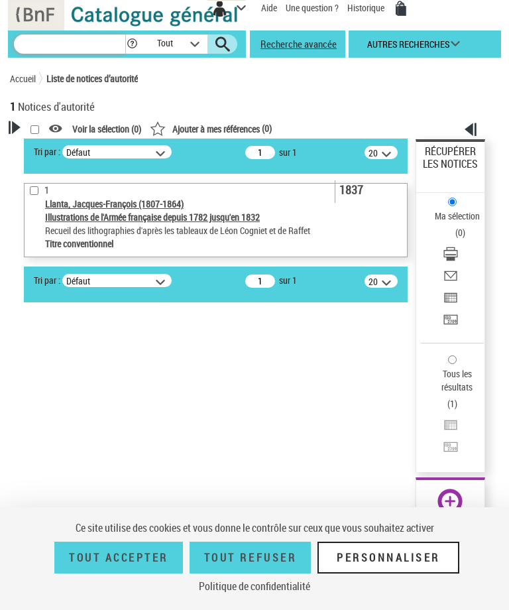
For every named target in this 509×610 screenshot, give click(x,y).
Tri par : (47, 151)
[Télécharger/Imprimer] (451, 258)
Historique (366, 7)
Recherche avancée (298, 43)
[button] (132, 44)
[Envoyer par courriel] (451, 280)
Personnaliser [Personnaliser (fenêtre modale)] (388, 557)
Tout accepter (118, 557)
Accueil (23, 78)
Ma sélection (457, 216)
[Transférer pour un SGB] (451, 324)
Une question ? (312, 7)
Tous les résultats (457, 380)
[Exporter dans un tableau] (451, 302)
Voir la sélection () (106, 129)
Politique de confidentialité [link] (254, 586)
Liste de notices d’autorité (92, 78)
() (211, 128)
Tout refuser (250, 557)
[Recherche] (69, 44)
